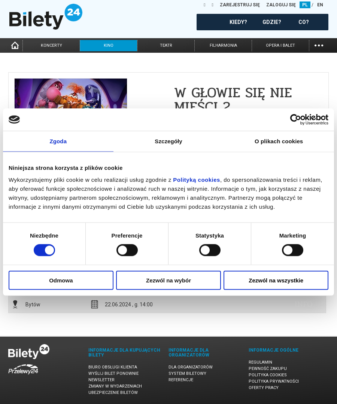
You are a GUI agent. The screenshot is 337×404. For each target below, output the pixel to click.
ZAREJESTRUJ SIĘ (240, 4)
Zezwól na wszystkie (276, 280)
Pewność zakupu (268, 368)
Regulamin (260, 362)
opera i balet (280, 45)
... (319, 44)
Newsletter (101, 379)
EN (320, 4)
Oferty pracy (264, 387)
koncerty (51, 45)
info (304, 304)
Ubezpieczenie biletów (113, 392)
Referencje (180, 379)
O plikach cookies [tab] (279, 141)
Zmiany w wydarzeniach (115, 386)
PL (305, 4)
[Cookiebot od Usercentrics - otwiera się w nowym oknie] (295, 119)
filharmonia (223, 45)
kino (108, 45)
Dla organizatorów (190, 367)
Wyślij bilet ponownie (113, 373)
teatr (166, 45)
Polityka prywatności (274, 381)
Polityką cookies (196, 179)
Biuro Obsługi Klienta (112, 367)
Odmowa (61, 280)
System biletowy (187, 373)
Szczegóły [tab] (168, 141)
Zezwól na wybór (168, 280)
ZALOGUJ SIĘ (281, 4)
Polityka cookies (268, 375)
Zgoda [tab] (58, 141)
